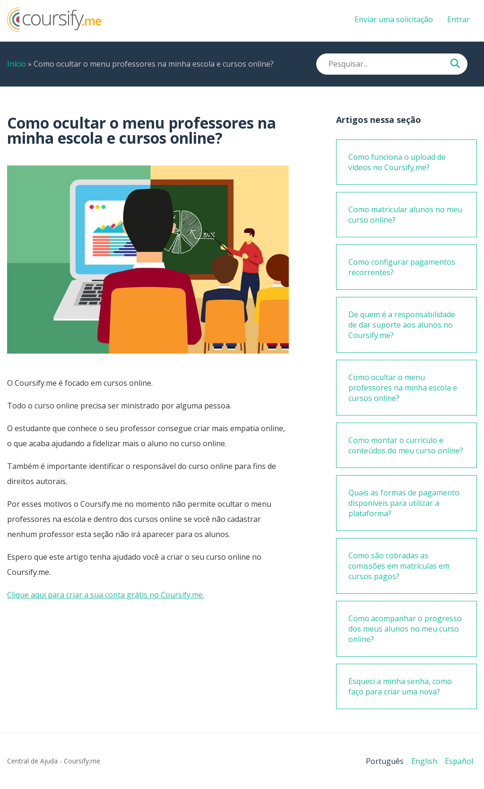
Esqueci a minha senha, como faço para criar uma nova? (400, 686)
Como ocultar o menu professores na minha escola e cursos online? (402, 387)
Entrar (458, 19)
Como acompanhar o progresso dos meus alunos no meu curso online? (405, 628)
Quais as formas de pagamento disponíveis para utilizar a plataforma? (403, 503)
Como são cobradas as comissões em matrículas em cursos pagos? (398, 565)
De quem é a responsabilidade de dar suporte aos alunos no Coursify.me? (401, 324)
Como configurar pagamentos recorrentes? (401, 267)
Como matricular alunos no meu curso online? (405, 214)
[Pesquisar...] (455, 64)
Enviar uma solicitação (393, 19)
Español (459, 761)
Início (16, 64)
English (424, 761)
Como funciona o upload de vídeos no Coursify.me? (397, 162)
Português (385, 761)
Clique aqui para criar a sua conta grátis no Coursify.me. (105, 595)
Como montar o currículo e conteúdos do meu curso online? (405, 445)
